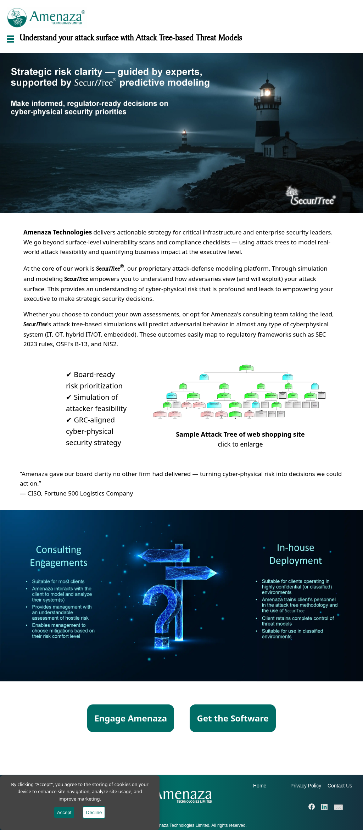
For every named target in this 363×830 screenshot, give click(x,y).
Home (259, 785)
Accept (64, 812)
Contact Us (340, 785)
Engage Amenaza (130, 718)
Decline (94, 812)
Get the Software (232, 718)
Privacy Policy (305, 785)
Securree (108, 268)
